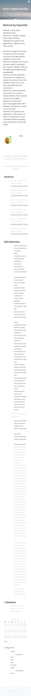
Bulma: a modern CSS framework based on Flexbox (19, 407)
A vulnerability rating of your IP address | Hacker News (20, 306)
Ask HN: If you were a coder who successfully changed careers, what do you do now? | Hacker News (20, 370)
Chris (21, 136)
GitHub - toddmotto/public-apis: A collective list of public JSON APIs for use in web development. (20, 327)
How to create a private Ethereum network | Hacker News (20, 338)
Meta (12, 662)
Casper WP (12, 691)
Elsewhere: (11, 602)
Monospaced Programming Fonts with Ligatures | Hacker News (20, 436)
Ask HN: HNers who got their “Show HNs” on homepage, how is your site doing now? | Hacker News (20, 357)
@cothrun (9, 176)
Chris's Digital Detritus (15, 9)
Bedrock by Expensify (15, 25)
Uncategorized (19, 654)
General (13, 651)
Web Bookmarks (12, 241)
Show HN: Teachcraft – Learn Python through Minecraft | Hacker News (20, 314)
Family (12, 659)
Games (12, 673)
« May (5, 641)
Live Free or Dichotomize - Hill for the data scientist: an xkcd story (20, 248)
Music (12, 657)
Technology (14, 665)
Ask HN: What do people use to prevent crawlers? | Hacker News (20, 346)
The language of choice (20, 444)
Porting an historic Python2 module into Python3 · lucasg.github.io (20, 269)
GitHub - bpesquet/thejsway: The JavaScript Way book (20, 256)
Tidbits (12, 667)
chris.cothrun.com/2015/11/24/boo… (20, 186)
